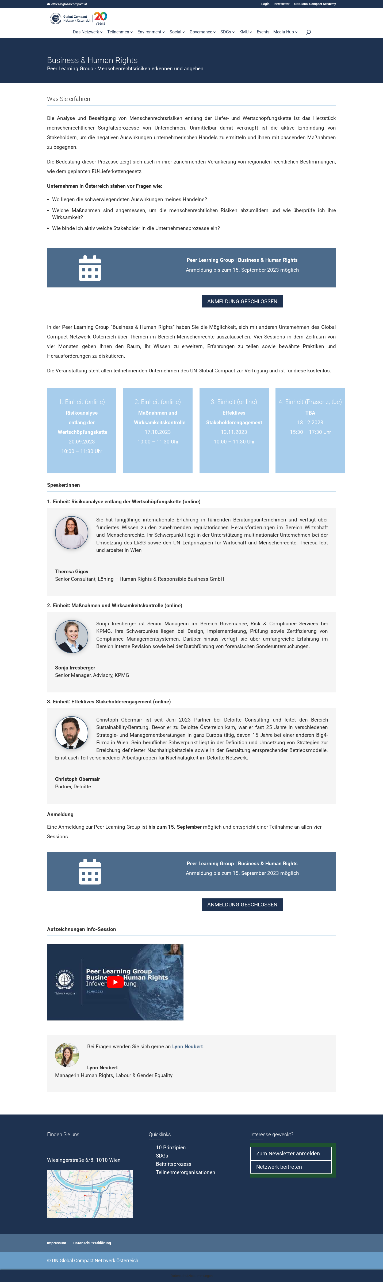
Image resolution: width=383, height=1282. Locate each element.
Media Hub (283, 32)
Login (265, 4)
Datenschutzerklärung (92, 1243)
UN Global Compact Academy (315, 4)
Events (263, 32)
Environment (149, 32)
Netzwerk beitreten (279, 1167)
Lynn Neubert (187, 1046)
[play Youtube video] (115, 982)
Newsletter (281, 4)
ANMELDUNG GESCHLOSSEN (242, 301)
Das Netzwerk (86, 32)
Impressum (56, 1243)
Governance (201, 32)
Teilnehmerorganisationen (185, 1172)
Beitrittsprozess (174, 1164)
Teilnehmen (118, 32)
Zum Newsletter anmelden (288, 1153)
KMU (243, 32)
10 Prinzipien (171, 1147)
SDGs (225, 32)
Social (175, 32)
